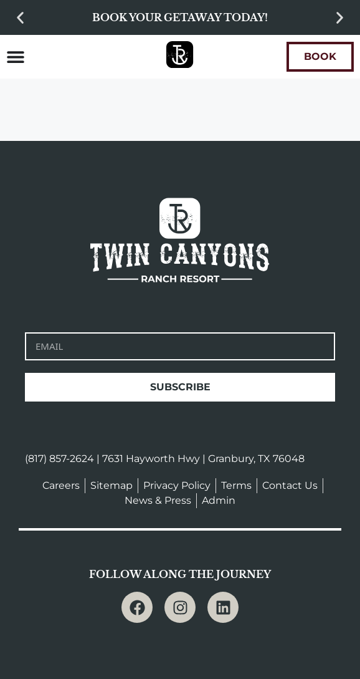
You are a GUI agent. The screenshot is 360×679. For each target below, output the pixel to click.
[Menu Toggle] (15, 56)
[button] (20, 18)
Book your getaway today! (180, 17)
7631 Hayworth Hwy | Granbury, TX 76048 (203, 459)
